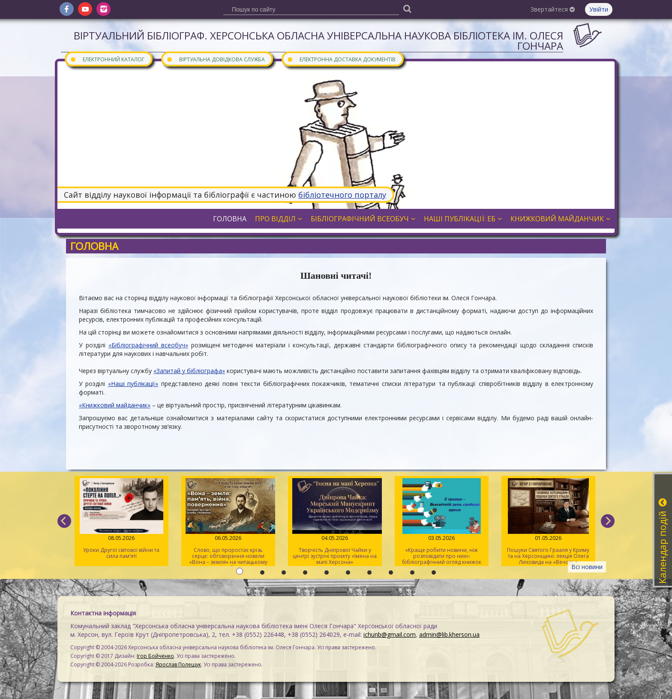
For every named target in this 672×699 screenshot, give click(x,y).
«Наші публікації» (133, 384)
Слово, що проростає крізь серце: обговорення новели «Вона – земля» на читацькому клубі (228, 522)
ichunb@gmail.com (389, 634)
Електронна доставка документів (341, 59)
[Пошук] (407, 8)
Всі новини (587, 567)
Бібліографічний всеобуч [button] (363, 218)
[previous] (64, 521)
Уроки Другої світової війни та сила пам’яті (121, 519)
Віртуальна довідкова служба (215, 59)
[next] (608, 521)
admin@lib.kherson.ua (449, 634)
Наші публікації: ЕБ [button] (463, 218)
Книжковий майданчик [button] (560, 218)
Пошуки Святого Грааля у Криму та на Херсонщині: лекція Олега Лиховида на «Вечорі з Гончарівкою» (548, 522)
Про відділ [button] (278, 218)
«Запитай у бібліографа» (189, 371)
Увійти (598, 9)
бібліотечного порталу (342, 195)
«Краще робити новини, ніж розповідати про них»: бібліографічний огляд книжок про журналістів (441, 522)
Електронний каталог (107, 59)
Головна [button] (229, 218)
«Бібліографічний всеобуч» (148, 345)
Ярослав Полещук (178, 664)
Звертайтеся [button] (553, 9)
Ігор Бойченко (155, 656)
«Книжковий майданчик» (114, 405)
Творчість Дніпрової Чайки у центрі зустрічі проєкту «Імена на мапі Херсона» (335, 522)
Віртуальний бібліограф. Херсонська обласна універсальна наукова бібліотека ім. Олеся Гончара (318, 40)
